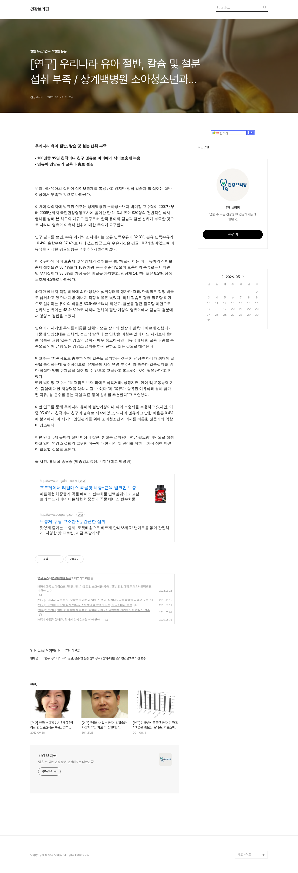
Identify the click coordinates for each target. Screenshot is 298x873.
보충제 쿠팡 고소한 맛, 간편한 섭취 (72, 521)
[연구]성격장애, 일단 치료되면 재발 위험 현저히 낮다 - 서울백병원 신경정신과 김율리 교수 (93, 610)
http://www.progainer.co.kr (58, 481)
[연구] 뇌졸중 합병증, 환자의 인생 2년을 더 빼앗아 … (70, 619)
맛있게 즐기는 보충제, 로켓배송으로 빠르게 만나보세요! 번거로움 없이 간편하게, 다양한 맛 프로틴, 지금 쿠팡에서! (104, 530)
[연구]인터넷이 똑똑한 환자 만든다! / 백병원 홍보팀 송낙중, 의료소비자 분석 (84, 605)
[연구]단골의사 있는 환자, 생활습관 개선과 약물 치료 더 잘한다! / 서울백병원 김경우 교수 (93, 600)
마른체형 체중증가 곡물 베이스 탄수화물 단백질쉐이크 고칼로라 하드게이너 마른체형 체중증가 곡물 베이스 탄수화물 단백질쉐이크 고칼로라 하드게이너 (90, 497)
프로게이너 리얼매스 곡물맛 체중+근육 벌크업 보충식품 (90, 488)
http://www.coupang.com (57, 514)
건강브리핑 (39, 9)
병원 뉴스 (43, 578)
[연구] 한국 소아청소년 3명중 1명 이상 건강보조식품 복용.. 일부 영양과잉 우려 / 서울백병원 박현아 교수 (94, 588)
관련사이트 (244, 854)
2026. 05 (233, 277)
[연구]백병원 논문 (61, 578)
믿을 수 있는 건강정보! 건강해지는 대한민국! (66, 762)
